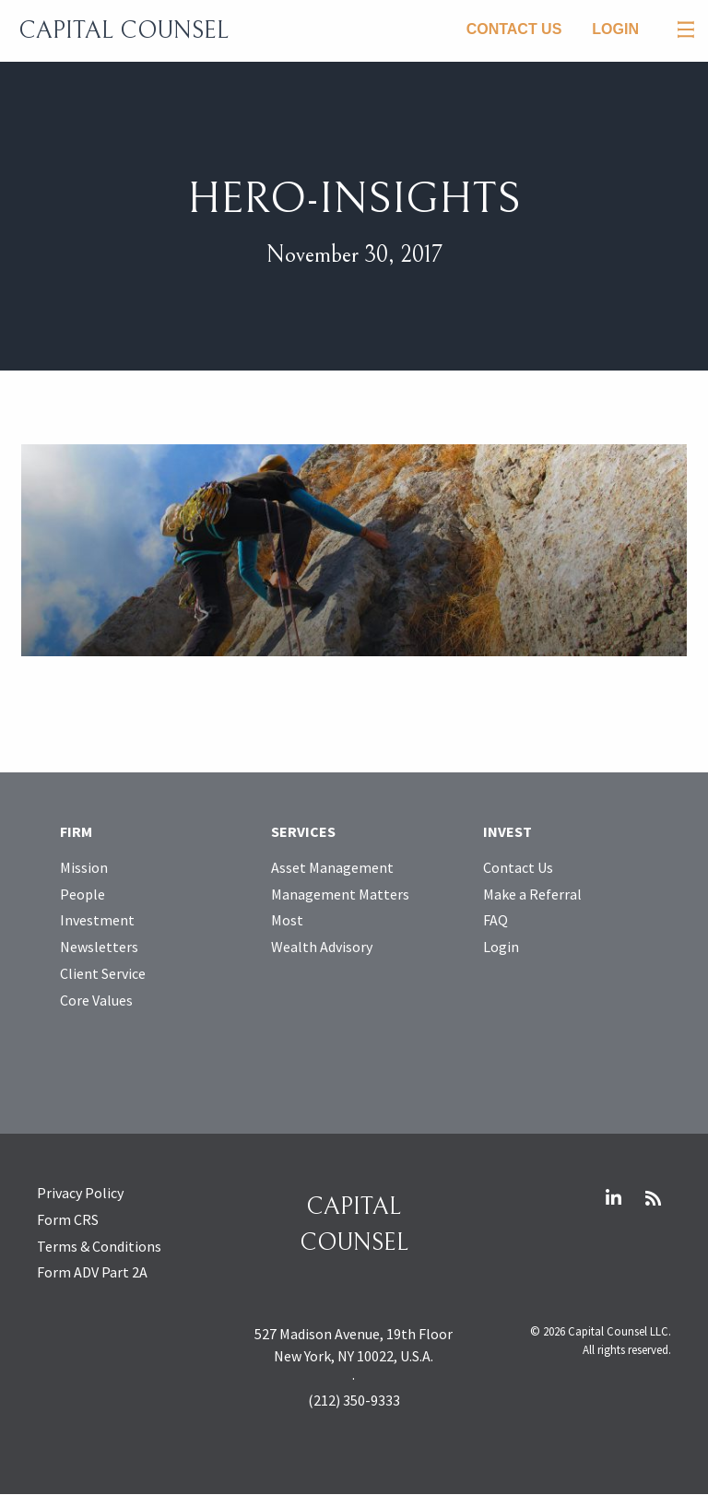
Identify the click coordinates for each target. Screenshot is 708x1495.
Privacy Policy (80, 1192)
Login (615, 29)
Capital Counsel (123, 30)
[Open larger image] (354, 548)
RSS (652, 1198)
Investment (97, 920)
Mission (84, 867)
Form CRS (68, 1219)
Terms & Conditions (99, 1246)
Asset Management (332, 867)
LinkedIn (613, 1198)
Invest (507, 831)
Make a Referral (532, 894)
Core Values (96, 1000)
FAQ (495, 920)
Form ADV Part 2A (92, 1272)
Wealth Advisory (321, 946)
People (82, 894)
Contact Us (514, 29)
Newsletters (99, 946)
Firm (76, 831)
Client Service (103, 973)
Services (303, 831)
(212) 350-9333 (354, 1400)
